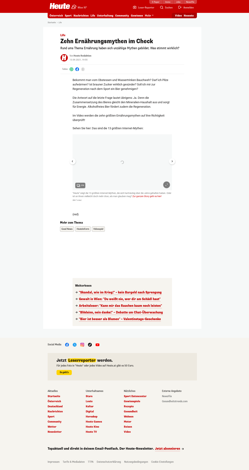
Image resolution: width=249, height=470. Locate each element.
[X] (75, 344)
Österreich (56, 15)
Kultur (90, 406)
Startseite (52, 22)
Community (122, 15)
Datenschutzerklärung (109, 461)
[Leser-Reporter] (143, 7)
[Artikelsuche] (166, 7)
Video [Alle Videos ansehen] (178, 15)
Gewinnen (137, 15)
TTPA (91, 461)
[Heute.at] (60, 6)
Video (127, 431)
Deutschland (55, 406)
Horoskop (91, 416)
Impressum (54, 461)
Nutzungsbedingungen (136, 461)
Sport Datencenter (135, 396)
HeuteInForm (83, 229)
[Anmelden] (186, 7)
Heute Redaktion (82, 55)
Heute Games (94, 421)
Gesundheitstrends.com (175, 401)
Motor (127, 421)
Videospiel (98, 229)
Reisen (128, 426)
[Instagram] (82, 344)
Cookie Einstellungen (162, 461)
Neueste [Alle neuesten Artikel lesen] (189, 15)
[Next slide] (172, 161)
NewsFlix (167, 396)
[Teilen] (83, 69)
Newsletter (55, 431)
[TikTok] (90, 344)
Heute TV (91, 431)
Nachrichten (81, 15)
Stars (89, 396)
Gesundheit (131, 411)
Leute (89, 401)
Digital (90, 411)
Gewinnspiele (132, 401)
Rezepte (129, 406)
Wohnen (128, 416)
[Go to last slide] (73, 161)
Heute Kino (92, 426)
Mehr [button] (148, 15)
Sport (68, 15)
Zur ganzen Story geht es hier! (147, 196)
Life (93, 15)
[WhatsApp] (71, 69)
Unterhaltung (105, 15)
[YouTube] (97, 344)
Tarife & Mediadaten (74, 461)
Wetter (52, 426)
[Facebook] (77, 69)
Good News (67, 229)
